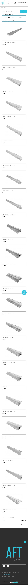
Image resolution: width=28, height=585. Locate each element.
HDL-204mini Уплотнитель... (8, 165)
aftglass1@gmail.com (9, 576)
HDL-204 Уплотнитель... (7, 141)
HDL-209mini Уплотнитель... (8, 337)
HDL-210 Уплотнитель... (7, 387)
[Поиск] (14, 11)
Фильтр (21, 17)
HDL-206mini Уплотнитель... (8, 214)
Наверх (23, 525)
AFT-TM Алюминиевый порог (9, 42)
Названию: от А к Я (10, 17)
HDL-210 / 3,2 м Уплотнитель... (9, 362)
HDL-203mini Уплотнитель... (8, 116)
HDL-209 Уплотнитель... (7, 313)
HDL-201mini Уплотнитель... (8, 67)
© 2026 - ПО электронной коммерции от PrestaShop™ (14, 581)
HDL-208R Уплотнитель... (8, 288)
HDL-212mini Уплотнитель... (8, 485)
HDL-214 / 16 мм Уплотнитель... (9, 510)
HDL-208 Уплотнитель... (7, 239)
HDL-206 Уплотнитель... (7, 190)
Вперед (23, 520)
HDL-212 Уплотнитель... (7, 460)
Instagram (8, 566)
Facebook (4, 566)
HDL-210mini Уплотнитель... (8, 411)
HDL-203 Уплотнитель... (7, 91)
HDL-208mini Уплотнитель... (8, 264)
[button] (15, 3)
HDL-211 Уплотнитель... (7, 436)
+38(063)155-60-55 (22, 3)
